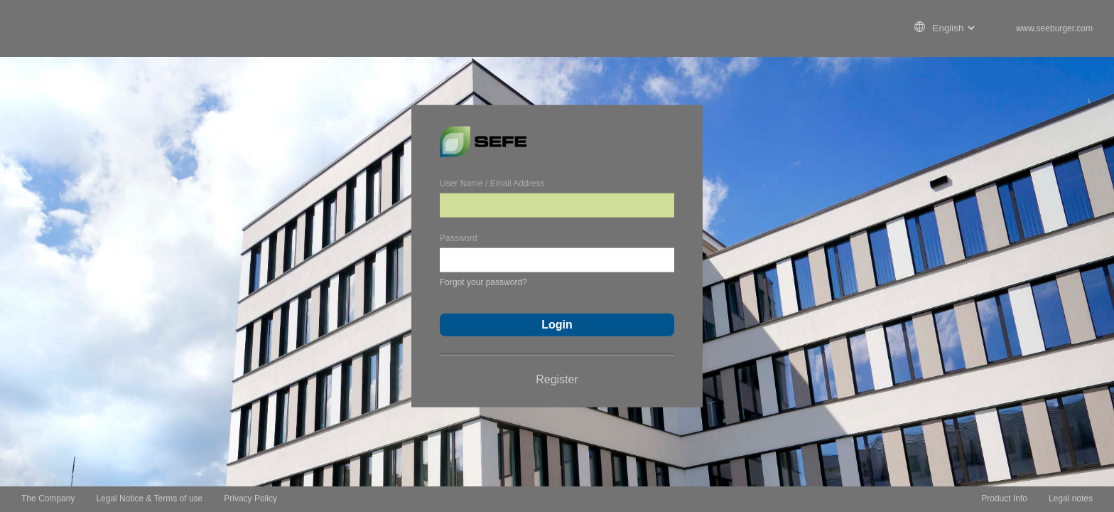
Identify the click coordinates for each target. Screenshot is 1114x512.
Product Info (1004, 498)
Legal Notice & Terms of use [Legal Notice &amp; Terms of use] (149, 498)
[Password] (557, 259)
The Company (48, 498)
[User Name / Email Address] (557, 205)
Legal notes (1071, 498)
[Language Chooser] (952, 28)
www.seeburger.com (1054, 28)
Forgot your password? (483, 282)
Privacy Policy (250, 498)
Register (557, 379)
